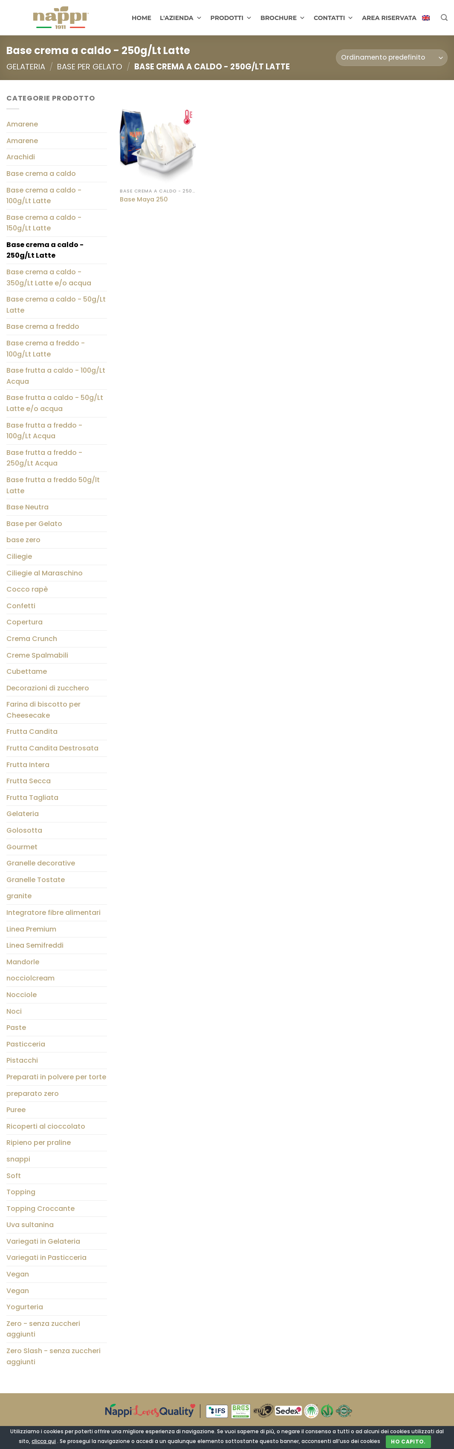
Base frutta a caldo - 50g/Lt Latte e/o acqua (54, 403)
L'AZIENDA (181, 17)
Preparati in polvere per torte (56, 1077)
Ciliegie (19, 556)
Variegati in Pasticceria (46, 1258)
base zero (23, 540)
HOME (141, 18)
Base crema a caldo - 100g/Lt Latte (43, 195)
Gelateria (25, 66)
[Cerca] (444, 17)
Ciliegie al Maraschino (44, 573)
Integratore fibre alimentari (53, 912)
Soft (13, 1176)
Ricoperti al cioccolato (45, 1126)
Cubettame (26, 671)
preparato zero (32, 1093)
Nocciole (21, 995)
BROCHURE (282, 17)
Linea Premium (31, 929)
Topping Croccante (40, 1208)
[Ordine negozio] (392, 57)
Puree (16, 1110)
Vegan (17, 1274)
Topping (20, 1192)
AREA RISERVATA (389, 18)
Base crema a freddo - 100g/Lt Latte (45, 348)
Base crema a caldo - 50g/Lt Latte (56, 305)
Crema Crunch (31, 639)
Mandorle (22, 962)
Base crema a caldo (41, 173)
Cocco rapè (27, 589)
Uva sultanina (30, 1225)
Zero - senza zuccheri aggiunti (43, 1329)
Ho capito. (408, 1441)
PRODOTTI (231, 17)
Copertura (24, 622)
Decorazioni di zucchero (47, 688)
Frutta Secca (28, 781)
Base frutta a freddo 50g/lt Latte (53, 485)
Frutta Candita (32, 732)
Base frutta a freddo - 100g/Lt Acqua (44, 430)
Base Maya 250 (144, 200)
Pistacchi (22, 1061)
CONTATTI (333, 17)
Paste (16, 1027)
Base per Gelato (89, 66)
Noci (14, 1011)
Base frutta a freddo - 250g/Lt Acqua (44, 458)
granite (19, 896)
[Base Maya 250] (158, 138)
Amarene (22, 124)
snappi (18, 1159)
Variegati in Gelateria (43, 1241)
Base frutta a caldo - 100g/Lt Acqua (55, 376)
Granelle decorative (40, 863)
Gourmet (22, 847)
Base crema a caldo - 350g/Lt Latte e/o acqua (48, 277)
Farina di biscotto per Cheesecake (43, 710)
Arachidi (20, 157)
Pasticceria (25, 1044)
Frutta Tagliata (32, 797)
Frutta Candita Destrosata (52, 748)
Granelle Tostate (35, 880)
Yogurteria (24, 1307)
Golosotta (24, 830)
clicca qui (44, 1441)
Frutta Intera (27, 765)
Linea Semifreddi (35, 945)
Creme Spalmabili (37, 655)
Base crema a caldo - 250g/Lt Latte (45, 250)
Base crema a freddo (42, 327)
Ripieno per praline (38, 1143)
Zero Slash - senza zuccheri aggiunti (53, 1356)
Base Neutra (27, 507)
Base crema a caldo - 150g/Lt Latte (43, 223)
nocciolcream (30, 978)
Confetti (20, 606)
